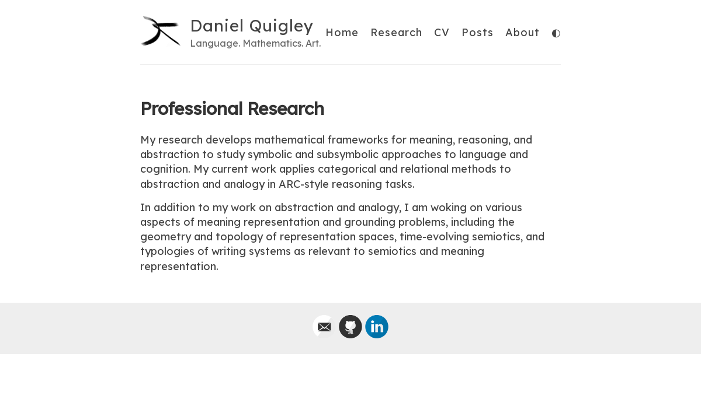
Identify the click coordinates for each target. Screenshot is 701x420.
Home (342, 32)
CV (442, 32)
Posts (477, 32)
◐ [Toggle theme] (556, 32)
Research (396, 32)
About (522, 32)
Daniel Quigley (252, 25)
